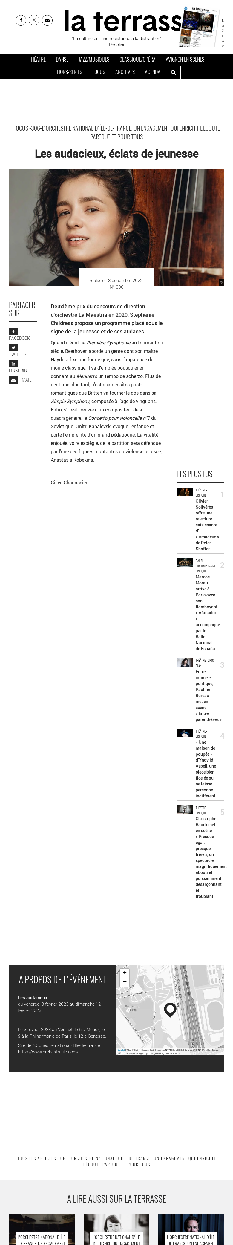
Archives (125, 72)
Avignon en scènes (185, 60)
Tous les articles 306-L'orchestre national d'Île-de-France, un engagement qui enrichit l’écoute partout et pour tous (117, 1162)
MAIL (20, 380)
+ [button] (125, 973)
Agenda (152, 72)
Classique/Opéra (137, 60)
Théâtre (37, 60)
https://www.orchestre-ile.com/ (48, 1052)
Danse (62, 60)
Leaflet (121, 1050)
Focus (98, 72)
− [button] (124, 982)
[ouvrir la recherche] (173, 73)
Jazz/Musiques (94, 60)
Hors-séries (69, 72)
